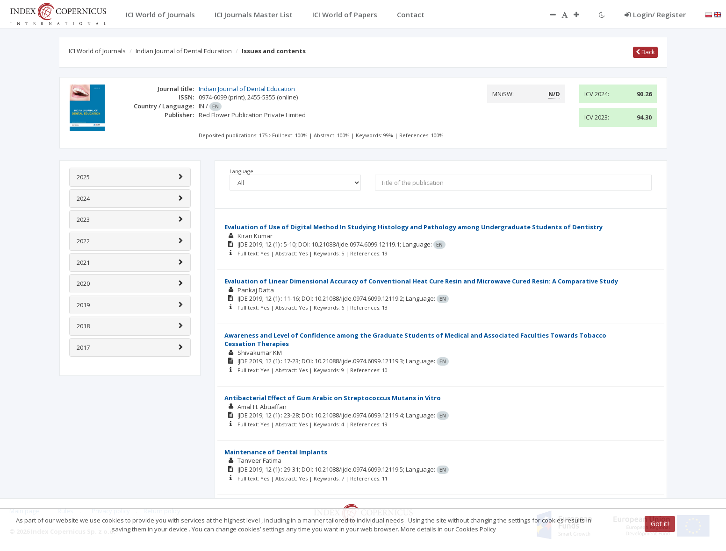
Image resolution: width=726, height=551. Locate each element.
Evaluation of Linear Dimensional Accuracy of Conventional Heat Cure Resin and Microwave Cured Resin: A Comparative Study (421, 281)
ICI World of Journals (97, 51)
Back (645, 52)
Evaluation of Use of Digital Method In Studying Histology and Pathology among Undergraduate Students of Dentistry (413, 227)
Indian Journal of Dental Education (184, 51)
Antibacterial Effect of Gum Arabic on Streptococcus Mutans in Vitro (332, 398)
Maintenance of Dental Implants (275, 452)
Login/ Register (655, 14)
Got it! (660, 523)
